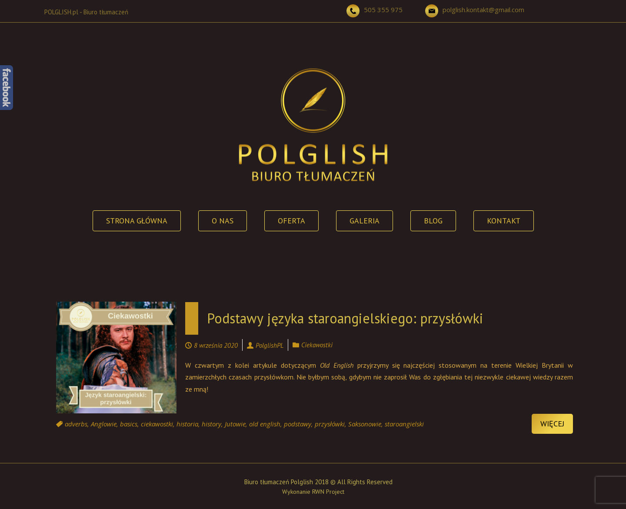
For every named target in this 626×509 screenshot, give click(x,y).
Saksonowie (364, 423)
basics (128, 423)
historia (187, 423)
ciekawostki (157, 423)
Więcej (552, 424)
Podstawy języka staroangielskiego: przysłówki (345, 318)
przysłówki (330, 423)
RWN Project (328, 492)
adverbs (76, 423)
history (211, 423)
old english (264, 423)
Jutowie (235, 423)
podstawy (297, 423)
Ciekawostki (317, 345)
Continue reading (187, 407)
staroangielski (404, 423)
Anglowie (104, 423)
